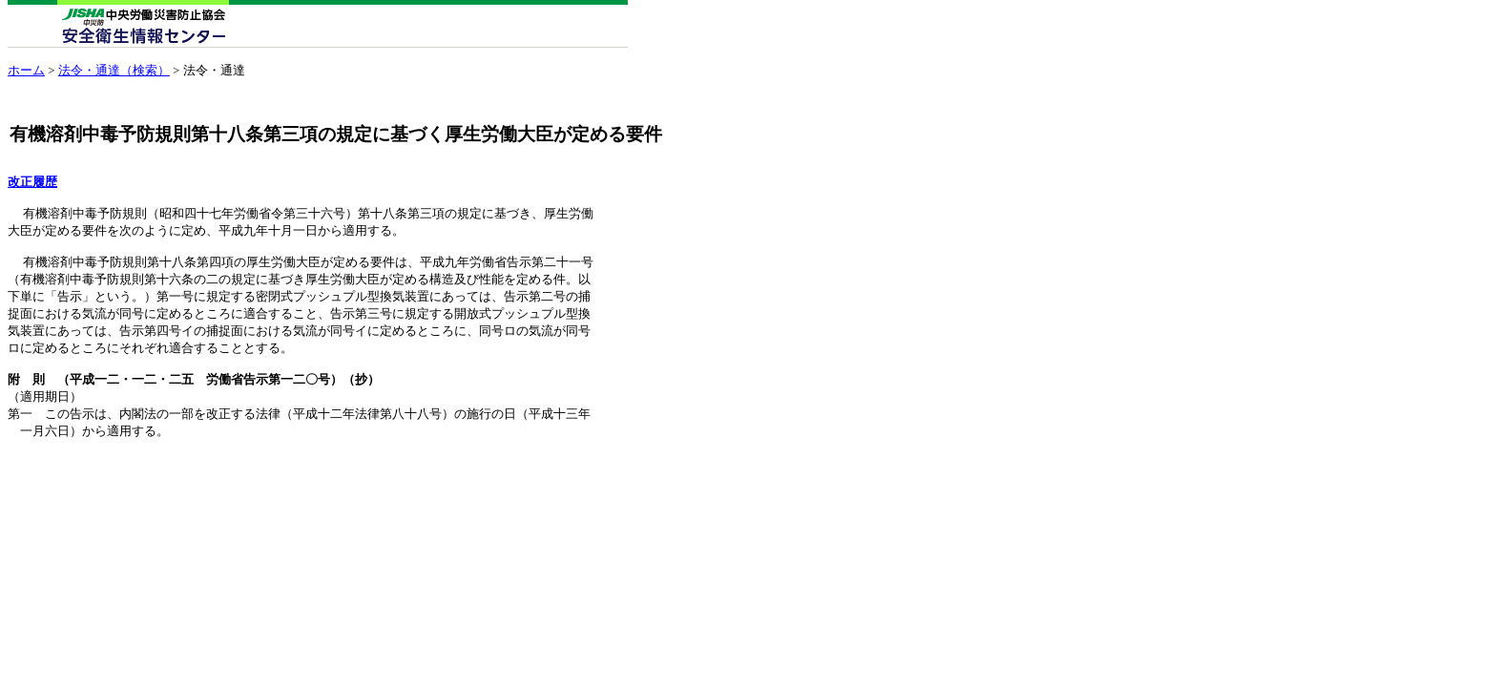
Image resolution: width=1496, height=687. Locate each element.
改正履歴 (32, 182)
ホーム (26, 70)
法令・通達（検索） (114, 70)
